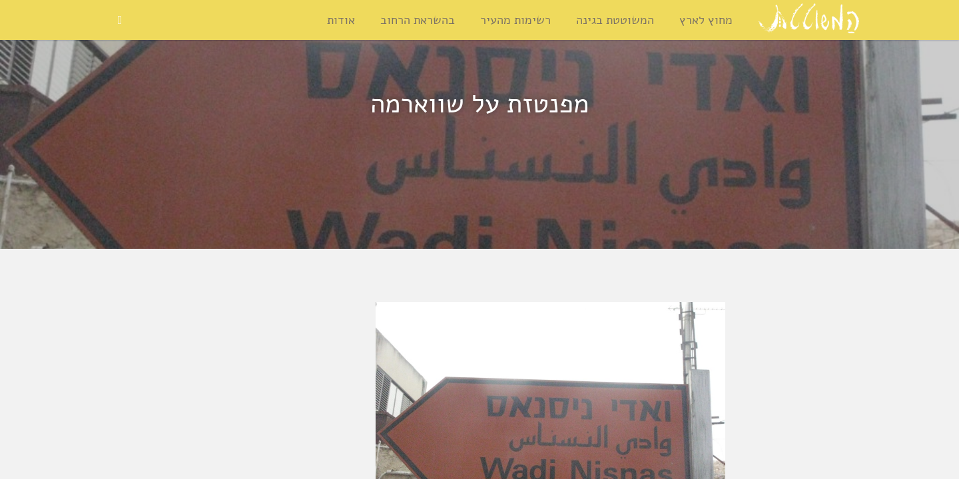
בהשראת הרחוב (417, 20)
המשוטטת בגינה (615, 20)
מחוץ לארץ (706, 20)
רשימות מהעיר (515, 20)
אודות (341, 20)
